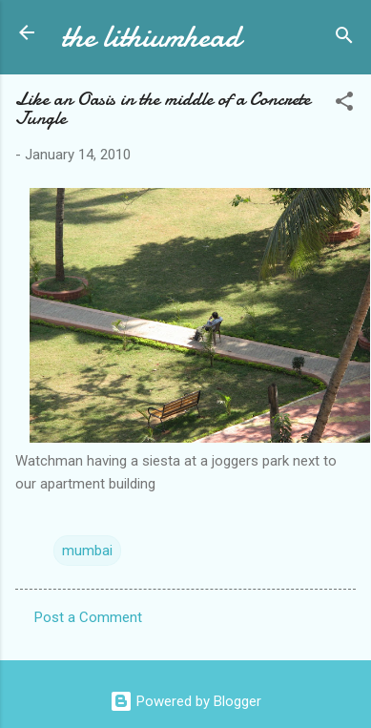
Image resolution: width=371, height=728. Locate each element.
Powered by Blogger (185, 701)
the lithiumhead (150, 36)
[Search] (344, 39)
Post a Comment (88, 617)
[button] (344, 104)
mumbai (87, 550)
